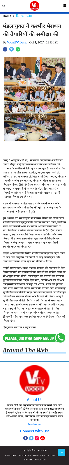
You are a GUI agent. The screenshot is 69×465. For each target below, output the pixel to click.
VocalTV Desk (17, 42)
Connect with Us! (34, 431)
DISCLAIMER (57, 455)
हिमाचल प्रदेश (24, 16)
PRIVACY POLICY (41, 455)
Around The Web (25, 350)
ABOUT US (10, 455)
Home (7, 16)
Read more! (34, 424)
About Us (34, 399)
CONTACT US (24, 455)
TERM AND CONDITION (34, 459)
